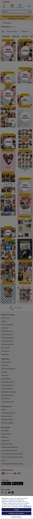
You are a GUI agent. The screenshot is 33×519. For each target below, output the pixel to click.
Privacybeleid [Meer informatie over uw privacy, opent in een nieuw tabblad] (27, 506)
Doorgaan (16, 509)
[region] (16, 507)
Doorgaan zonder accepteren (16, 513)
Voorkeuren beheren (16, 517)
